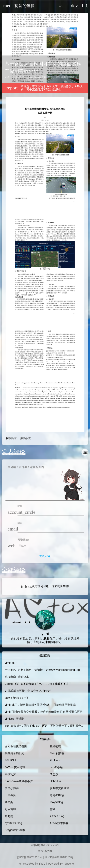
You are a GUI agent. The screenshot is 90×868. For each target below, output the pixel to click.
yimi (49, 850)
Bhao (42, 863)
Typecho (68, 863)
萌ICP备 (21, 857)
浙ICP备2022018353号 (59, 857)
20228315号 (34, 857)
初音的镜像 (24, 5)
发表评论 (45, 556)
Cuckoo (29, 863)
